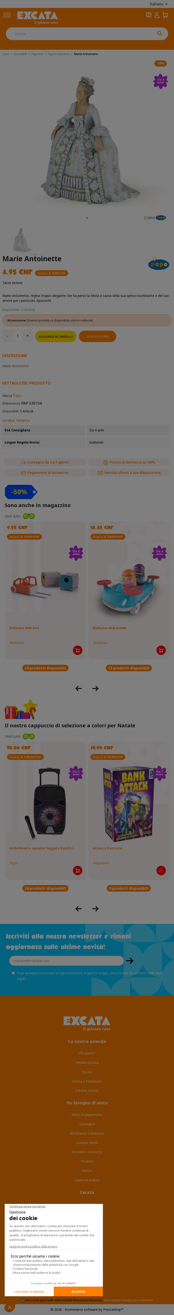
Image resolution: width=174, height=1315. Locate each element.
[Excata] (37, 17)
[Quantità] (17, 336)
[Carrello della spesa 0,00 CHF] (165, 15)
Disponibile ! (11, 309)
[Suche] (79, 33)
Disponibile (10, 411)
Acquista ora (98, 336)
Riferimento (11, 403)
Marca (7, 395)
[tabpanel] (87, 141)
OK (130, 961)
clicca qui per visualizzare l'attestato (128, 1300)
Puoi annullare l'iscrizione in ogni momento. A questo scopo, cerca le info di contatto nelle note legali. (90, 976)
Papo (17, 395)
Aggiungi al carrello (56, 336)
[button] (87, 516)
